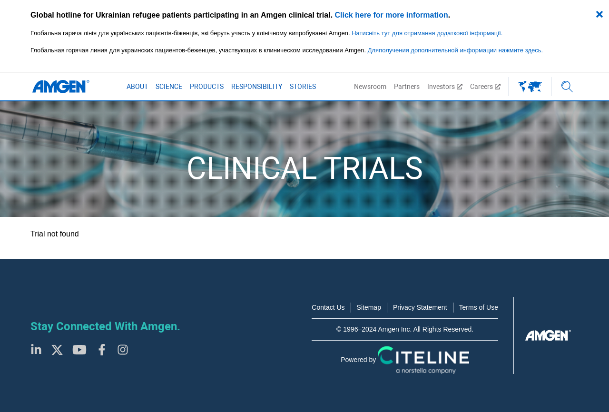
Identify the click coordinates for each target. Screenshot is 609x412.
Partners (407, 86)
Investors (444, 86)
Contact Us (328, 307)
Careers (485, 86)
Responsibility (256, 86)
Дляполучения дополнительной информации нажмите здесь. (455, 50)
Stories (303, 86)
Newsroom (370, 86)
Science (169, 86)
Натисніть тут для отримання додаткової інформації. (427, 33)
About (137, 86)
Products (207, 86)
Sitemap (369, 307)
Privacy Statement (420, 307)
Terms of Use (478, 307)
